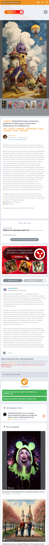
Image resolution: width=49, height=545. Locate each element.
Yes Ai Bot (31, 208)
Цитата (10, 353)
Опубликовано (17, 290)
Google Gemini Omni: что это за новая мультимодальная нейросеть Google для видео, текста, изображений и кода (22, 415)
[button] (22, 112)
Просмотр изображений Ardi (17, 139)
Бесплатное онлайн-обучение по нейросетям (19, 399)
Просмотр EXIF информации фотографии (24, 239)
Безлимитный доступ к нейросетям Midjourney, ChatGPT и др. (20, 393)
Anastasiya (7, 494)
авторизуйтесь (11, 363)
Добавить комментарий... (12, 374)
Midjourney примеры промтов (16, 230)
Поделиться (12, 280)
